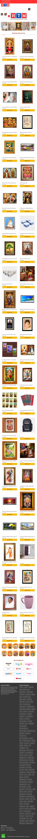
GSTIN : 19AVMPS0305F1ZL (11, 830)
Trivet (31, 818)
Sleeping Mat (30, 801)
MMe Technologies (26, 836)
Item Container (28, 767)
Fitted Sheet (32, 743)
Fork (30, 745)
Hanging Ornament (23, 757)
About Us (2, 827)
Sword (21, 811)
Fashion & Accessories (27, 740)
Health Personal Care (23, 760)
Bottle (27, 701)
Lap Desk (29, 774)
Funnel (27, 747)
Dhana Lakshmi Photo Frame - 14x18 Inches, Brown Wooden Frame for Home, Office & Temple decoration (9, 435)
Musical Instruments (23, 784)
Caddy (21, 704)
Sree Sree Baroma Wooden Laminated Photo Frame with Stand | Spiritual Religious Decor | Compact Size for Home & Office (9, 233)
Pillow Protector (28, 789)
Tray (28, 818)
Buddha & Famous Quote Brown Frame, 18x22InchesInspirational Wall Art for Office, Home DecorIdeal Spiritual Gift (27, 258)
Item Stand (22, 769)
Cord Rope (21, 718)
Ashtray (33, 694)
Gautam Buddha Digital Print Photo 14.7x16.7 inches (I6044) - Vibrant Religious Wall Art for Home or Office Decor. (9, 258)
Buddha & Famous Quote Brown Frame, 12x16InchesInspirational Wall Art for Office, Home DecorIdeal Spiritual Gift (26, 107)
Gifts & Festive (22, 752)
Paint (29, 784)
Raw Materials (22, 796)
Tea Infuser (22, 813)
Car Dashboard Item (26, 704)
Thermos (33, 813)
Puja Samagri (29, 794)
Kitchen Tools (31, 769)
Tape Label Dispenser (27, 811)
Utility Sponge (22, 820)
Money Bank (30, 779)
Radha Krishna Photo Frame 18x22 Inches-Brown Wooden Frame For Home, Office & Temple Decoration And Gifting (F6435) (9, 157)
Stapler (27, 806)
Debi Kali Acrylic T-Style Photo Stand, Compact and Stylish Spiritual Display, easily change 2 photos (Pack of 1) (27, 283)
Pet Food (29, 786)
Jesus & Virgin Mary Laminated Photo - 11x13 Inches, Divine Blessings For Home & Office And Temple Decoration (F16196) (9, 182)
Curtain (26, 723)
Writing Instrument (29, 823)
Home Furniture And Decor (24, 762)
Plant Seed (30, 791)
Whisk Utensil (32, 820)
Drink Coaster (22, 733)
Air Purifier (21, 687)
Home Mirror (32, 762)
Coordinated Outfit (29, 716)
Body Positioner (22, 701)
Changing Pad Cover (30, 706)
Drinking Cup (28, 733)
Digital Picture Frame (31, 730)
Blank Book (30, 699)
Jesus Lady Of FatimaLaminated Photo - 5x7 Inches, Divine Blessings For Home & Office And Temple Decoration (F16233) (9, 208)
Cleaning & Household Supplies (25, 709)
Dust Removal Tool (23, 735)
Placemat (21, 791)
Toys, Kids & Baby (23, 818)
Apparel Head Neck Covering (25, 689)
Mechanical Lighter (23, 779)
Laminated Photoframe (31, 772)
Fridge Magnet (22, 747)
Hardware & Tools (31, 757)
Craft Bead (30, 721)
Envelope (31, 738)
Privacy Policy (3, 828)
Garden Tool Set (30, 750)
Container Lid (25, 711)
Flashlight (21, 745)
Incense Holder (22, 767)
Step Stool (21, 808)
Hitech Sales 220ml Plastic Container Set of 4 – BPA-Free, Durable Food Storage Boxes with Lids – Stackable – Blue (27, 233)
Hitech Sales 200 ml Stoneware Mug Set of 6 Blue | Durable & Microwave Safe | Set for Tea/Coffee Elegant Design (8, 283)
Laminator (21, 774)
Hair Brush (21, 755)
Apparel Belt (31, 687)
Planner (25, 791)
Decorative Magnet (23, 726)
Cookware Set (22, 716)
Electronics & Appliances (24, 738)
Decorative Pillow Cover (24, 728)
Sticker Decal (27, 808)
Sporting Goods (22, 806)
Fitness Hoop (26, 743)
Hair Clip (26, 755)
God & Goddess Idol (29, 752)
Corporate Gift (27, 718)
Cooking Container (23, 713)
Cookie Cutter (31, 711)
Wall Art (27, 820)
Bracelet (31, 701)
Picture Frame (22, 789)
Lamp (26, 774)
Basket (21, 696)
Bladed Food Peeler (23, 699)
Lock (33, 774)
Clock (21, 711)
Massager (21, 777)
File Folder (21, 743)
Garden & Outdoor (23, 750)
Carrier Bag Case (23, 706)
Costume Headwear (23, 721)
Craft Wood (22, 723)
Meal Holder (26, 777)
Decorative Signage (23, 730)
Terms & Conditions (10, 828)
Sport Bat (21, 803)
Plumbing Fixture (23, 794)
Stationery (32, 806)
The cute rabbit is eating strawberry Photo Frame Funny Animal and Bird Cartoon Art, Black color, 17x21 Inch (9, 637)
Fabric (21, 740)
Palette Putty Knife (23, 786)
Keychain (26, 769)
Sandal (21, 801)
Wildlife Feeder (22, 823)
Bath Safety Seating (26, 696)
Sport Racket (26, 803)
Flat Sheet (26, 745)
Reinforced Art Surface (30, 796)
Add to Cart (9, 59)
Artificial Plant (22, 694)
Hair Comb (30, 755)
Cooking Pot (29, 713)
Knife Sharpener (22, 772)
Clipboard (33, 709)
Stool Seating (32, 808)
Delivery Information (8, 827)
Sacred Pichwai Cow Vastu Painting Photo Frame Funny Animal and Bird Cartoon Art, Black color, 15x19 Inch (27, 637)
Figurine (33, 740)
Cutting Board (31, 723)
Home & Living (30, 760)
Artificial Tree (28, 694)
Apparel (26, 687)
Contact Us (3, 830)
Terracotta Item (27, 813)
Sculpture (25, 801)
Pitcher (34, 789)
